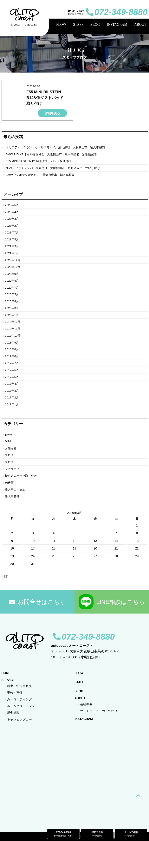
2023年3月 (12, 218)
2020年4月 (12, 301)
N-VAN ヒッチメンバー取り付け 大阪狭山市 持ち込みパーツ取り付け (53, 168)
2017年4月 (12, 383)
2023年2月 (12, 225)
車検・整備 (15, 692)
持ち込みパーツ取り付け (21, 475)
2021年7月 (12, 232)
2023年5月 (12, 205)
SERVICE (42, 24)
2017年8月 (12, 356)
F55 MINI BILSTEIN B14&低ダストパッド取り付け (44, 98)
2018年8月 (12, 349)
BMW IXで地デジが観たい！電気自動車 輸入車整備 (40, 174)
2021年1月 (12, 253)
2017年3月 (12, 390)
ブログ (9, 455)
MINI (8, 441)
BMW (8, 434)
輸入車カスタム (15, 489)
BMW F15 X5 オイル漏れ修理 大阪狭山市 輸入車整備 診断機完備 (51, 154)
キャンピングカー (19, 719)
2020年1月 (12, 315)
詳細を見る (52, 113)
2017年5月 (12, 377)
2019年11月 (12, 328)
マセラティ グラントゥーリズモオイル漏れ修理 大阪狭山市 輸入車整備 (55, 147)
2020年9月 (12, 273)
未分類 (9, 482)
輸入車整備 (12, 496)
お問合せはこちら (37, 602)
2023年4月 (12, 212)
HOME (23, 24)
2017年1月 (12, 404)
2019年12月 (12, 321)
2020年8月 (12, 280)
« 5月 (5, 576)
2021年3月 (12, 246)
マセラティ (12, 468)
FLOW (61, 24)
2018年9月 (12, 342)
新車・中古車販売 (19, 686)
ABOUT (140, 24)
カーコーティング (19, 699)
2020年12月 (12, 260)
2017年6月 (12, 370)
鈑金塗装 (13, 712)
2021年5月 (12, 239)
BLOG (95, 24)
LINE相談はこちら (112, 601)
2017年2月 (12, 397)
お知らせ (10, 448)
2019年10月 (12, 335)
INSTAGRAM (117, 24)
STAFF (78, 24)
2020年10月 (12, 266)
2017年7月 (12, 363)
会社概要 (86, 704)
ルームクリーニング (21, 706)
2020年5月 (12, 294)
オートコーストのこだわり (98, 711)
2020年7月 (12, 287)
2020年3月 (12, 308)
